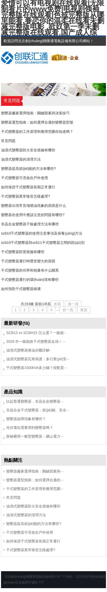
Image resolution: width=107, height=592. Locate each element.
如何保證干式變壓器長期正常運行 (28, 187)
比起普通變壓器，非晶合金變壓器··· (34, 401)
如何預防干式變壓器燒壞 (21, 289)
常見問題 (8, 141)
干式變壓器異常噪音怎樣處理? (25, 196)
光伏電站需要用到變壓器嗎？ (29, 427)
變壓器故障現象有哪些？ (26, 419)
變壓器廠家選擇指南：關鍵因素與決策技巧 (35, 113)
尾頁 (83, 310)
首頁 (57, 304)
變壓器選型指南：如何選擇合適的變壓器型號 (37, 122)
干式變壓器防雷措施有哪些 (22, 252)
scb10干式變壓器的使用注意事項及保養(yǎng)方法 (41, 233)
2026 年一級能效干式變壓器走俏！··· (35, 341)
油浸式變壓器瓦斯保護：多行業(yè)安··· (38, 359)
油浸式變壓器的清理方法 (21, 159)
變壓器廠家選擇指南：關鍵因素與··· (34, 471)
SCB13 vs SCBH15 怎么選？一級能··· (36, 333)
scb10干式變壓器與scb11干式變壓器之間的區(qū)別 (43, 242)
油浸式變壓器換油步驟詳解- (28, 350)
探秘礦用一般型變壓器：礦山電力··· (34, 436)
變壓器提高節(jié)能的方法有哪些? (28, 168)
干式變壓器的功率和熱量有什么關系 (30, 270)
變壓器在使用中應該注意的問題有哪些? (32, 215)
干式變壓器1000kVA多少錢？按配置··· (36, 368)
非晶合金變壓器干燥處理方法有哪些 (30, 224)
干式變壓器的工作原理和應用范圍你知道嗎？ (37, 132)
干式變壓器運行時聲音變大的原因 (28, 261)
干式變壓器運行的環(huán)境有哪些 (29, 280)
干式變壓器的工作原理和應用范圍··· (34, 489)
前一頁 (73, 304)
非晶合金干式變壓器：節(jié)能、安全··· (37, 410)
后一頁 (67, 310)
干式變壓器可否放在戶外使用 (24, 178)
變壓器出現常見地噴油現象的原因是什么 (33, 205)
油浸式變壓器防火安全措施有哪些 (28, 150)
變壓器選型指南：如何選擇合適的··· (34, 480)
